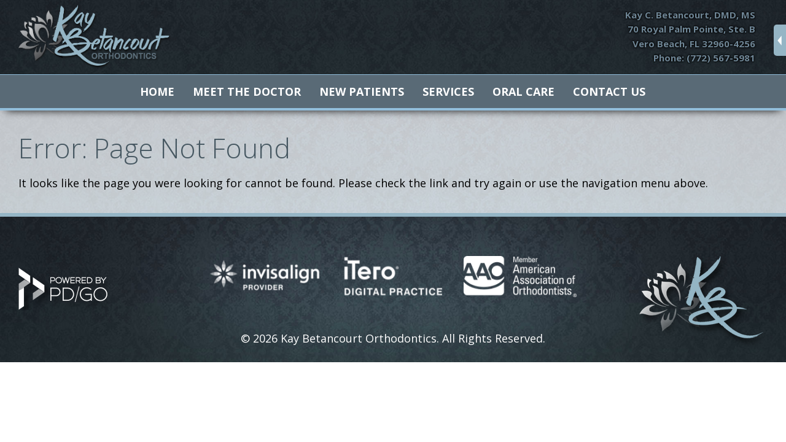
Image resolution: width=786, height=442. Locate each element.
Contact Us (609, 91)
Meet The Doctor (247, 91)
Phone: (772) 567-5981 (704, 58)
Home (157, 91)
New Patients (361, 91)
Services (448, 91)
